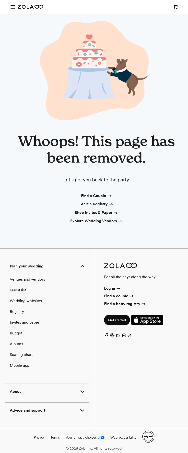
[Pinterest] (112, 336)
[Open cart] (175, 7)
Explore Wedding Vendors (96, 221)
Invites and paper (24, 322)
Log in (112, 288)
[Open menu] (13, 7)
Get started (117, 320)
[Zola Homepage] (30, 7)
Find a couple (119, 296)
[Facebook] (106, 336)
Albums (16, 344)
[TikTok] (130, 336)
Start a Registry (97, 204)
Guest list (18, 290)
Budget (16, 333)
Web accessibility (123, 437)
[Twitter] (118, 336)
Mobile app (19, 365)
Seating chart (21, 354)
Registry (17, 311)
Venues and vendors (27, 279)
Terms (55, 437)
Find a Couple (96, 196)
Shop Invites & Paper (96, 213)
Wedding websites (26, 300)
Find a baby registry (125, 303)
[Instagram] (124, 336)
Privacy (39, 437)
